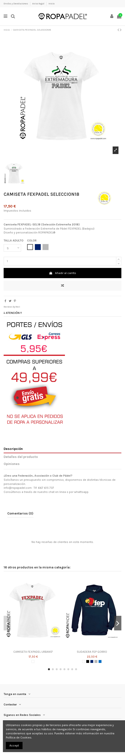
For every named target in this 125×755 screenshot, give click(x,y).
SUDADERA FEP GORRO (92, 651)
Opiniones (12, 464)
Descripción (13, 449)
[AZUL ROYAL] (100, 661)
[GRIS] (95, 661)
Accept (14, 745)
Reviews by (12, 306)
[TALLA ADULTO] (12, 248)
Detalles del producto (21, 457)
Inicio (51, 3)
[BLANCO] (32, 661)
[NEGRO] (87, 661)
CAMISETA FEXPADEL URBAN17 (33, 651)
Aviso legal (38, 3)
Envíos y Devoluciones (16, 3)
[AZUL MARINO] (91, 661)
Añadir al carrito (62, 273)
